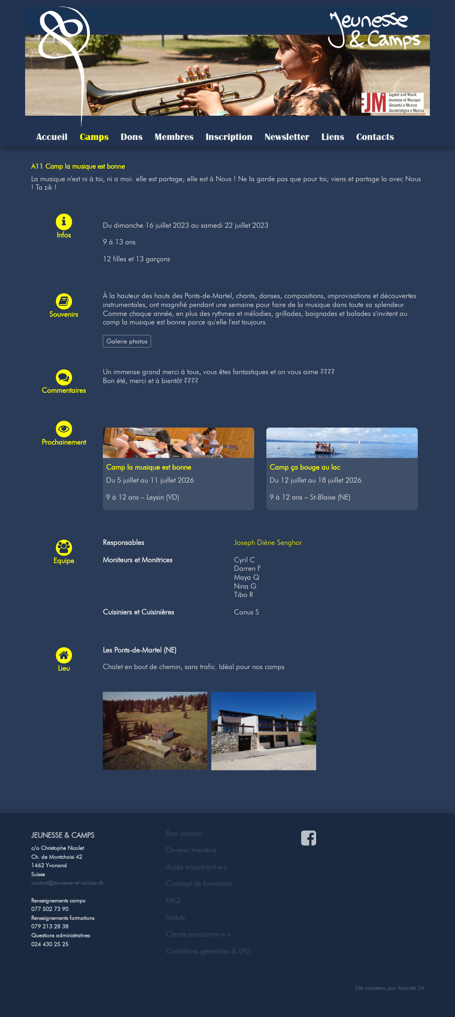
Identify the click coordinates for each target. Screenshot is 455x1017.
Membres (174, 137)
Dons (131, 137)
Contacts (375, 137)
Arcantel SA (411, 988)
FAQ (173, 900)
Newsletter (287, 137)
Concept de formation (199, 883)
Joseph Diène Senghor (268, 542)
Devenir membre (191, 849)
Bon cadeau (184, 833)
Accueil (52, 137)
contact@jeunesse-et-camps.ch (67, 882)
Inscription (229, 137)
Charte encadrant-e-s (198, 934)
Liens (332, 137)
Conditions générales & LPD (208, 951)
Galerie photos (126, 341)
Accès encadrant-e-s (196, 866)
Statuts (175, 917)
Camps (94, 137)
